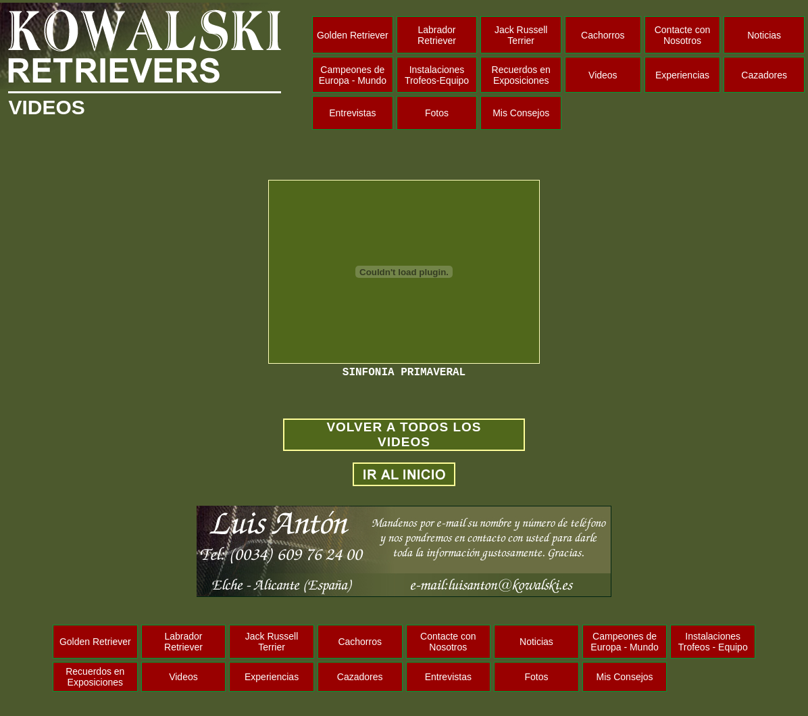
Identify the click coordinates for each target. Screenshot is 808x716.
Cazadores (764, 75)
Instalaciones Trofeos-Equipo (437, 75)
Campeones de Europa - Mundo (352, 75)
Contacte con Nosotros (683, 35)
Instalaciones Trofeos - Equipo (713, 641)
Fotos (437, 113)
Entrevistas (352, 113)
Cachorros (603, 35)
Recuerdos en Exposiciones (521, 75)
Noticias (764, 35)
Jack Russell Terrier (521, 35)
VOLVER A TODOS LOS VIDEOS (403, 434)
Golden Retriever (352, 35)
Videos (602, 75)
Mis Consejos (521, 113)
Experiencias (682, 75)
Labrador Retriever (437, 35)
